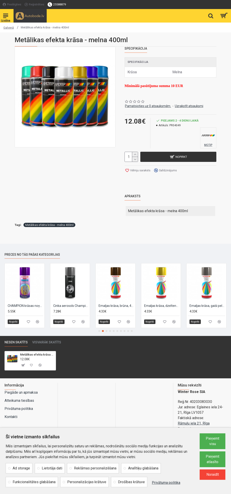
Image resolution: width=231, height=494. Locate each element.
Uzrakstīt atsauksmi (189, 106)
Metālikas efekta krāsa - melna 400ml (49, 225)
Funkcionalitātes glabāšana (34, 482)
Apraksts (133, 196)
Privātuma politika (166, 482)
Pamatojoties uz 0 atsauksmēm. (148, 106)
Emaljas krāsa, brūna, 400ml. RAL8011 (116, 306)
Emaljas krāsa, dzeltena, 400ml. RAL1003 (162, 306)
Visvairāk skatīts (46, 342)
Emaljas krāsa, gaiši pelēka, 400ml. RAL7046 (207, 306)
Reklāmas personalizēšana (95, 468)
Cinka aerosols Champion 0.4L (71, 306)
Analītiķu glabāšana (143, 468)
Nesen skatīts (16, 342)
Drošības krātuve (131, 482)
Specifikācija (136, 48)
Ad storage (21, 468)
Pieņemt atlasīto (212, 459)
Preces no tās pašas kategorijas (32, 254)
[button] (99, 331)
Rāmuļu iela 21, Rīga (194, 423)
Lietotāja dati (52, 468)
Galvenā (8, 27)
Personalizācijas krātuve (86, 482)
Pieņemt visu (212, 441)
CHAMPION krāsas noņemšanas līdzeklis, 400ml (25, 306)
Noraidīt (212, 474)
